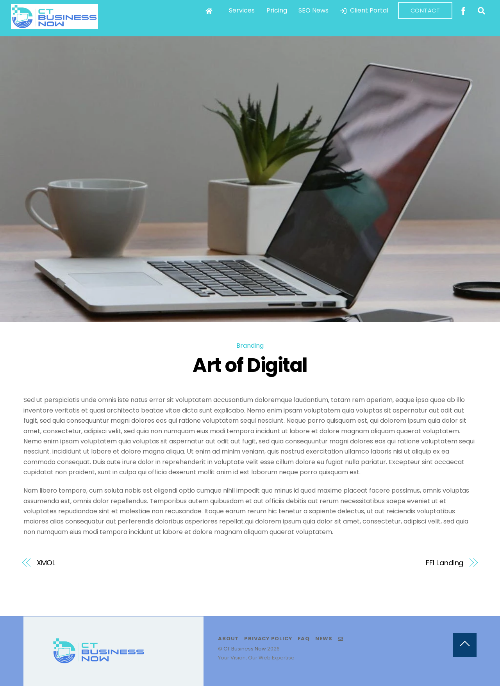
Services (242, 10)
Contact (425, 10)
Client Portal (364, 10)
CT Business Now (244, 648)
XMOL (46, 563)
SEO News (313, 10)
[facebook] (463, 9)
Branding (250, 345)
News (323, 638)
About (228, 638)
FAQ (304, 638)
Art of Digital (250, 365)
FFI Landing (444, 563)
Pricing (276, 10)
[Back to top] (465, 645)
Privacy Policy (268, 638)
